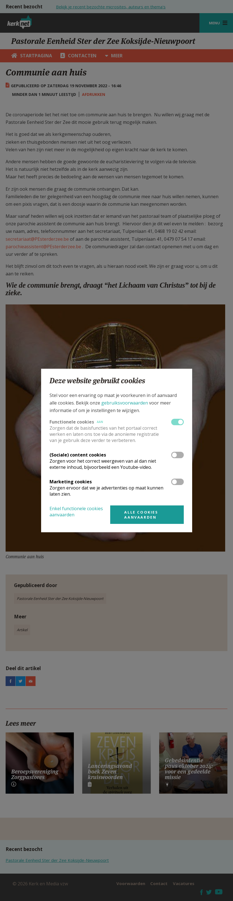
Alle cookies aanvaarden (141, 515)
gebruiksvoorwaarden (124, 403)
